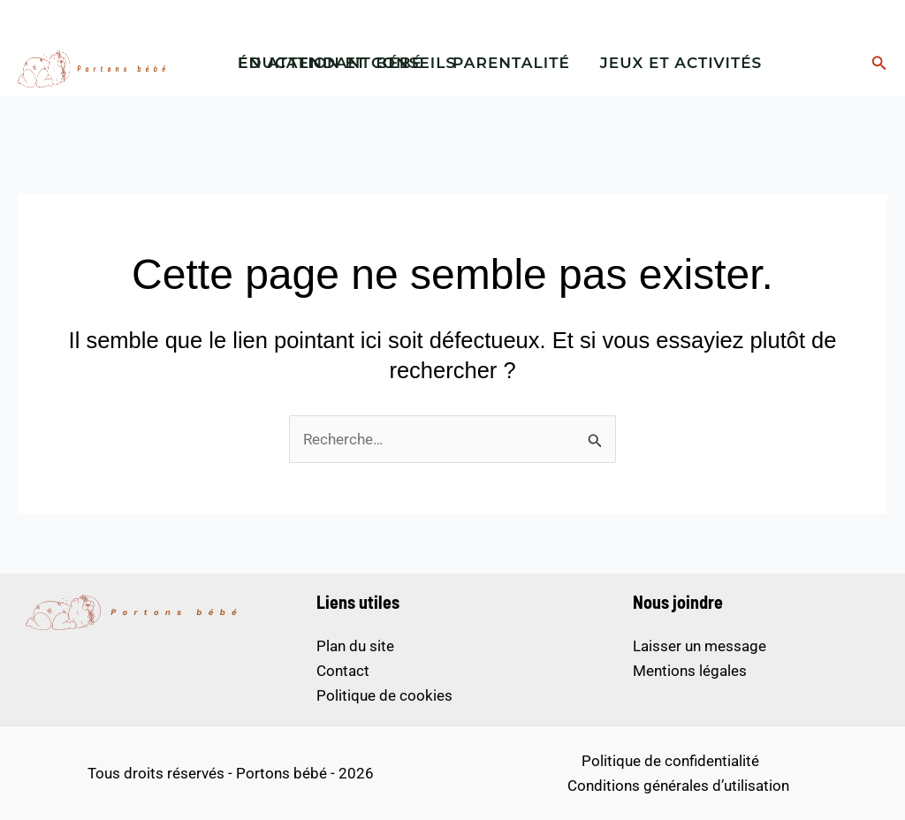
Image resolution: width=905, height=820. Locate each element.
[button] (879, 63)
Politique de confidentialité (670, 761)
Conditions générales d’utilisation (678, 785)
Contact (342, 671)
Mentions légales (690, 671)
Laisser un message (699, 646)
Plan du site (355, 646)
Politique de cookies (384, 695)
